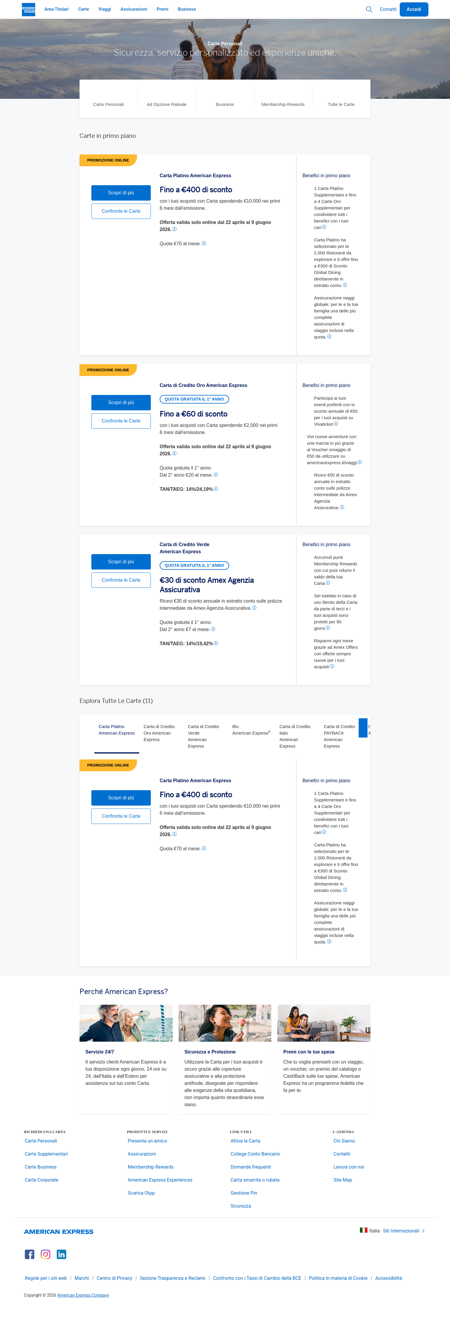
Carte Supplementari (46, 1169)
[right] (363, 735)
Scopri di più (121, 225)
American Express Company (83, 1310)
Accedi (414, 9)
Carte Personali (41, 1156)
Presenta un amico (147, 1156)
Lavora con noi (349, 1182)
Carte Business (40, 1182)
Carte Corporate (41, 1195)
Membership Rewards (151, 1182)
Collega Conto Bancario (255, 1169)
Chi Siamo (344, 1156)
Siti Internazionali (404, 1246)
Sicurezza (241, 1221)
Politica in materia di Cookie (338, 1293)
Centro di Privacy (114, 1293)
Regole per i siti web (46, 1293)
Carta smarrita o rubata (255, 1195)
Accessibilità (388, 1293)
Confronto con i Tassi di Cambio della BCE (257, 1293)
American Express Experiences (160, 1195)
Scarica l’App (141, 1208)
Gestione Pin (244, 1208)
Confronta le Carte (121, 243)
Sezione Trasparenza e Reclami (172, 1293)
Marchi (82, 1293)
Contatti (388, 9)
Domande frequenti (251, 1182)
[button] (175, 229)
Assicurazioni (142, 1169)
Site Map (343, 1195)
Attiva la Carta (245, 1156)
